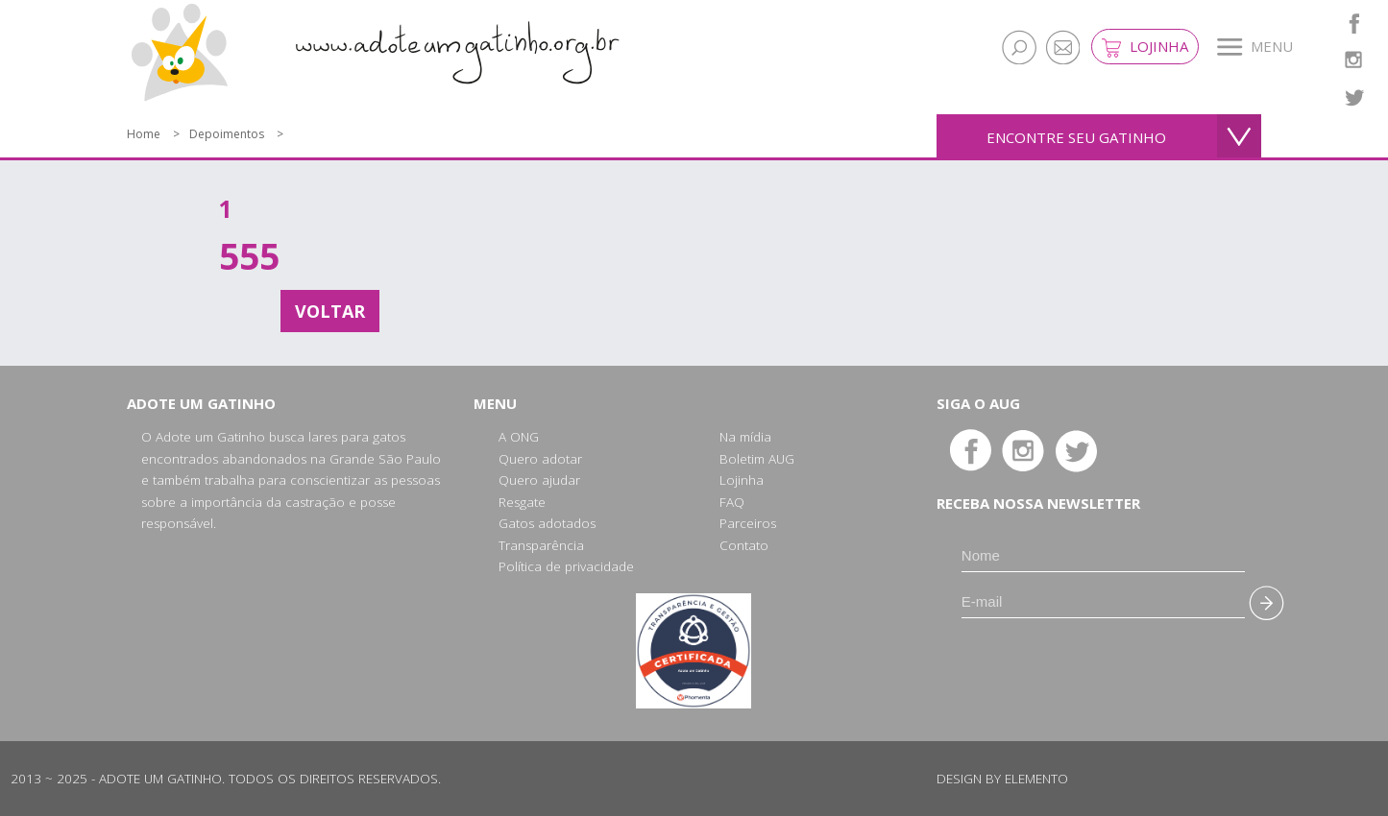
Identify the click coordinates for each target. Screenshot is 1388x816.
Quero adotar (540, 459)
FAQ (731, 502)
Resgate (522, 502)
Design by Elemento (1002, 778)
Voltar (330, 311)
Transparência (541, 545)
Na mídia (745, 436)
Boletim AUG (756, 459)
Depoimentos (226, 134)
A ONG (519, 436)
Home (143, 134)
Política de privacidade (566, 566)
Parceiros (747, 523)
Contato (743, 545)
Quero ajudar (539, 480)
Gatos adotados (547, 523)
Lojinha (1145, 47)
